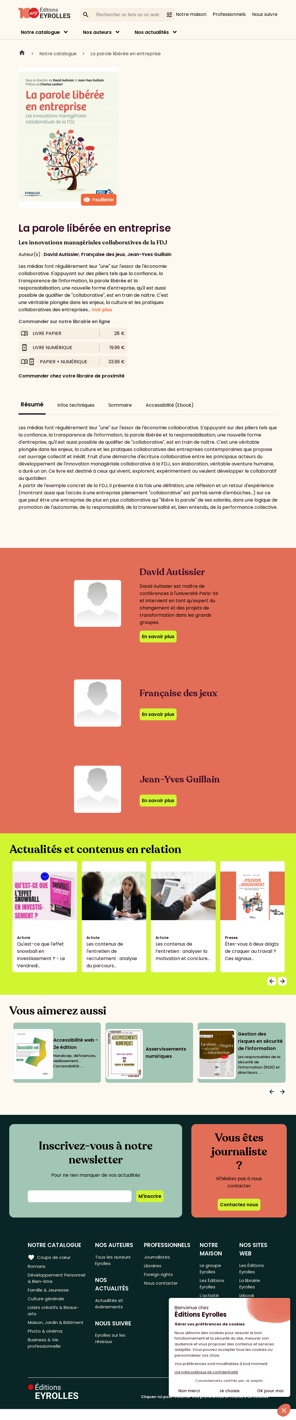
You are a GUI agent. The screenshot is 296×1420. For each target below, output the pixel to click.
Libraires (153, 1267)
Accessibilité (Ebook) (170, 405)
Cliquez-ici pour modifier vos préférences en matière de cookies (204, 1407)
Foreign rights (159, 1276)
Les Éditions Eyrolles (212, 1286)
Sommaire (120, 405)
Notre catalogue (40, 32)
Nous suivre (265, 14)
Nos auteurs (97, 32)
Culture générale (47, 1302)
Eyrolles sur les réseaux (112, 1343)
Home (21, 53)
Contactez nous (239, 1204)
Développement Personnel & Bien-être (53, 1280)
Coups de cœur (50, 1257)
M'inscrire (149, 1196)
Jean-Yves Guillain (149, 254)
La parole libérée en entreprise (125, 53)
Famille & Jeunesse (49, 1293)
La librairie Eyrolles (250, 1286)
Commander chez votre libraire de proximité (71, 376)
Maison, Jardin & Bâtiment (46, 1333)
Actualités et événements (110, 1306)
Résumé (32, 404)
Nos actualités (152, 32)
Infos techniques (76, 405)
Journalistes (157, 1257)
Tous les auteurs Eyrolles (114, 1261)
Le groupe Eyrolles (211, 1269)
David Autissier (61, 254)
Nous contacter (162, 1286)
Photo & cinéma (46, 1345)
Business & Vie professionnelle (45, 1359)
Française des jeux (103, 254)
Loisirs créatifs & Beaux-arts (55, 1316)
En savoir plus (158, 636)
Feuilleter (98, 199)
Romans (37, 1267)
